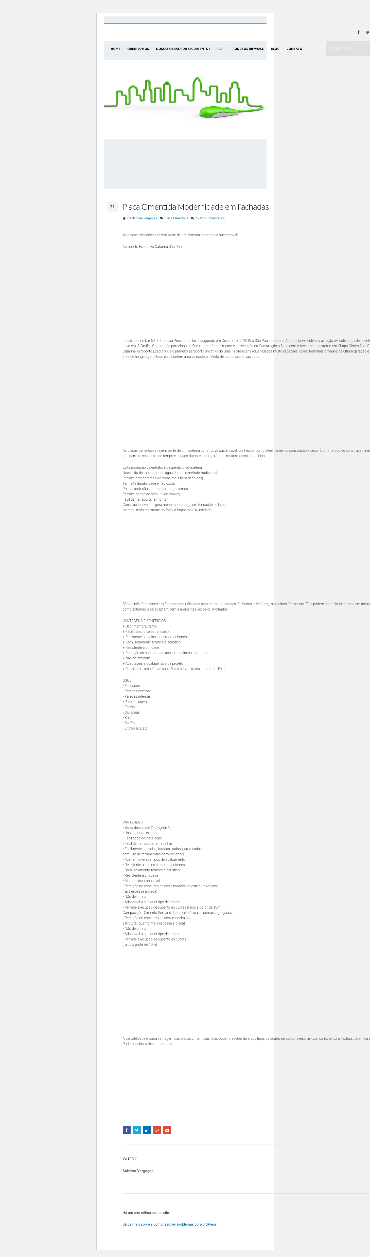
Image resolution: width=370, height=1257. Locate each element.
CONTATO (294, 49)
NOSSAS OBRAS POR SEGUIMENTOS (183, 49)
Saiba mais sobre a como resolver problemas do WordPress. (170, 1224)
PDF (220, 49)
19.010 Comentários (210, 218)
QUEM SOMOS (138, 49)
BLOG (275, 49)
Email (167, 1130)
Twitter (137, 1130)
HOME (115, 49)
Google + (157, 1130)
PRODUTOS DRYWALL (247, 49)
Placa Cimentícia (176, 218)
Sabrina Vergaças (144, 218)
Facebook (127, 1130)
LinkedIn (147, 1130)
